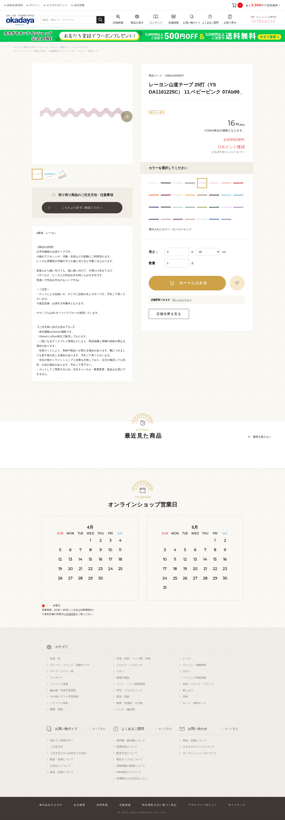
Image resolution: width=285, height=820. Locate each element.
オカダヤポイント (56, 5)
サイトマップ (237, 804)
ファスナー (56, 677)
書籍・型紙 (56, 709)
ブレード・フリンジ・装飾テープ (69, 664)
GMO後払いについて (128, 772)
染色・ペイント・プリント (198, 683)
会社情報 (79, 5)
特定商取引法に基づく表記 (159, 804)
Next (126, 116)
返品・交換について (61, 772)
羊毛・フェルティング (129, 690)
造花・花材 (122, 696)
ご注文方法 (56, 746)
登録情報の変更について (130, 765)
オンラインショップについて (200, 753)
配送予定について (126, 753)
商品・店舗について (194, 740)
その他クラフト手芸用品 (64, 696)
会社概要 (79, 804)
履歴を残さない (262, 436)
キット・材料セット (194, 702)
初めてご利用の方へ (61, 740)
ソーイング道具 (59, 683)
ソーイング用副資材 (194, 677)
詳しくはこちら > (181, 299)
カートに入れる (193, 283)
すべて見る (98, 728)
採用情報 (102, 804)
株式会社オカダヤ (51, 804)
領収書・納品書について (130, 740)
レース (187, 658)
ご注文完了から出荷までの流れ (68, 753)
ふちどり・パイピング (129, 664)
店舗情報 (71, 614)
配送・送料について (61, 759)
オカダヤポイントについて (198, 746)
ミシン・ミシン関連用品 (130, 683)
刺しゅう (188, 690)
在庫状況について (126, 746)
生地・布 (55, 658)
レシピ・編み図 (125, 709)
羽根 (185, 696)
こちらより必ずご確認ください (82, 207)
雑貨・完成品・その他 (129, 702)
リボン (120, 671)
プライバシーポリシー (202, 804)
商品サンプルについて (129, 759)
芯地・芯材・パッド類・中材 (133, 658)
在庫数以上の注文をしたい (132, 778)
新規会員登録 (15, 5)
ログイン (34, 5)
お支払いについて (60, 765)
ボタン (187, 671)
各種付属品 (122, 677)
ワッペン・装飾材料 (194, 664)
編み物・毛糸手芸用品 (63, 690)
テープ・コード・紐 (61, 671)
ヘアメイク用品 (59, 702)
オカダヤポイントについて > (228, 152)
